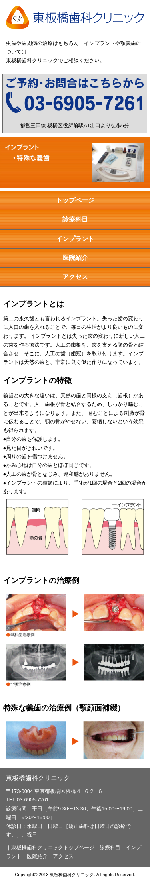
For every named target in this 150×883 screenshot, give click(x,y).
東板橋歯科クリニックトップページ (52, 847)
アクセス (75, 276)
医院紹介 (75, 257)
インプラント (75, 238)
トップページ (75, 200)
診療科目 (75, 219)
